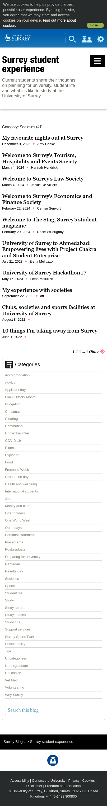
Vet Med (11, 680)
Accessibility (20, 781)
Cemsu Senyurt (49, 208)
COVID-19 (13, 441)
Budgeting (13, 404)
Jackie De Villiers (44, 185)
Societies (12, 579)
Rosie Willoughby (50, 232)
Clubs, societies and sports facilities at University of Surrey (48, 310)
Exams (10, 448)
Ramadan (12, 564)
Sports (10, 586)
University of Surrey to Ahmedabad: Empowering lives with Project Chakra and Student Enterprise (49, 249)
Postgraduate (15, 549)
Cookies (88, 781)
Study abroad (15, 608)
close (94, 25)
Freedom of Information (63, 786)
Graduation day (17, 477)
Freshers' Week (17, 470)
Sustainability (15, 644)
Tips (8, 651)
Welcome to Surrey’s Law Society (42, 179)
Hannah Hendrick (44, 167)
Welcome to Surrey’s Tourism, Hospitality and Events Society (39, 158)
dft (42, 296)
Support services (18, 629)
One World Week (18, 520)
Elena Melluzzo (41, 261)
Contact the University (49, 781)
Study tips (12, 622)
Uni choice (13, 673)
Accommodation (17, 375)
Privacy (74, 781)
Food (9, 462)
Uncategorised (16, 658)
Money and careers (19, 506)
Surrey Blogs (14, 741)
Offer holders (15, 513)
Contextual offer (17, 433)
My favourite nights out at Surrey (42, 138)
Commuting (13, 426)
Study (9, 600)
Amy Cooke (46, 144)
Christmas (13, 412)
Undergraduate (16, 666)
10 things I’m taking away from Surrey (49, 331)
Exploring (12, 455)
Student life (13, 593)
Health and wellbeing (21, 484)
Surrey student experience (30, 64)
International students (21, 491)
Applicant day (15, 390)
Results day (14, 571)
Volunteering (14, 687)
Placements (14, 542)
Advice (10, 383)
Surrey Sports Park (19, 637)
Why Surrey (14, 695)
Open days (13, 528)
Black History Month (20, 397)
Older (97, 351)
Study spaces (15, 615)
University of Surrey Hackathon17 (44, 273)
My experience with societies (37, 290)
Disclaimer (34, 786)
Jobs (8, 499)
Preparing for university (22, 557)
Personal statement (20, 535)
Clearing (11, 419)
